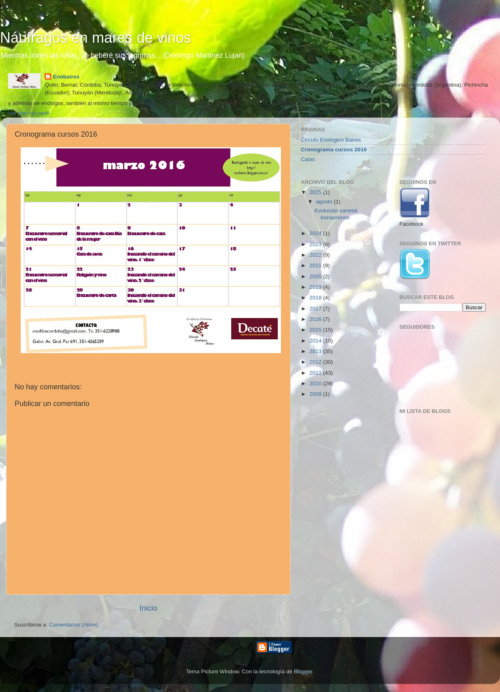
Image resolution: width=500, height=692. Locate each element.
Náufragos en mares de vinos (95, 37)
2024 (316, 233)
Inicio (148, 608)
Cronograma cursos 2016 (334, 149)
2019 (316, 287)
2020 (316, 276)
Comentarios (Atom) (73, 625)
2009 (316, 394)
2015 (316, 330)
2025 (316, 192)
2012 (316, 362)
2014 (316, 341)
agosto (325, 202)
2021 (316, 265)
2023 (316, 244)
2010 (316, 383)
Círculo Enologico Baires (331, 140)
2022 (316, 255)
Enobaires (66, 77)
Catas (308, 159)
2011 (316, 373)
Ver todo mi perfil (28, 113)
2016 (316, 319)
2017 (316, 309)
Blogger (303, 671)
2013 (316, 351)
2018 (316, 298)
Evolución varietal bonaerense (336, 213)
